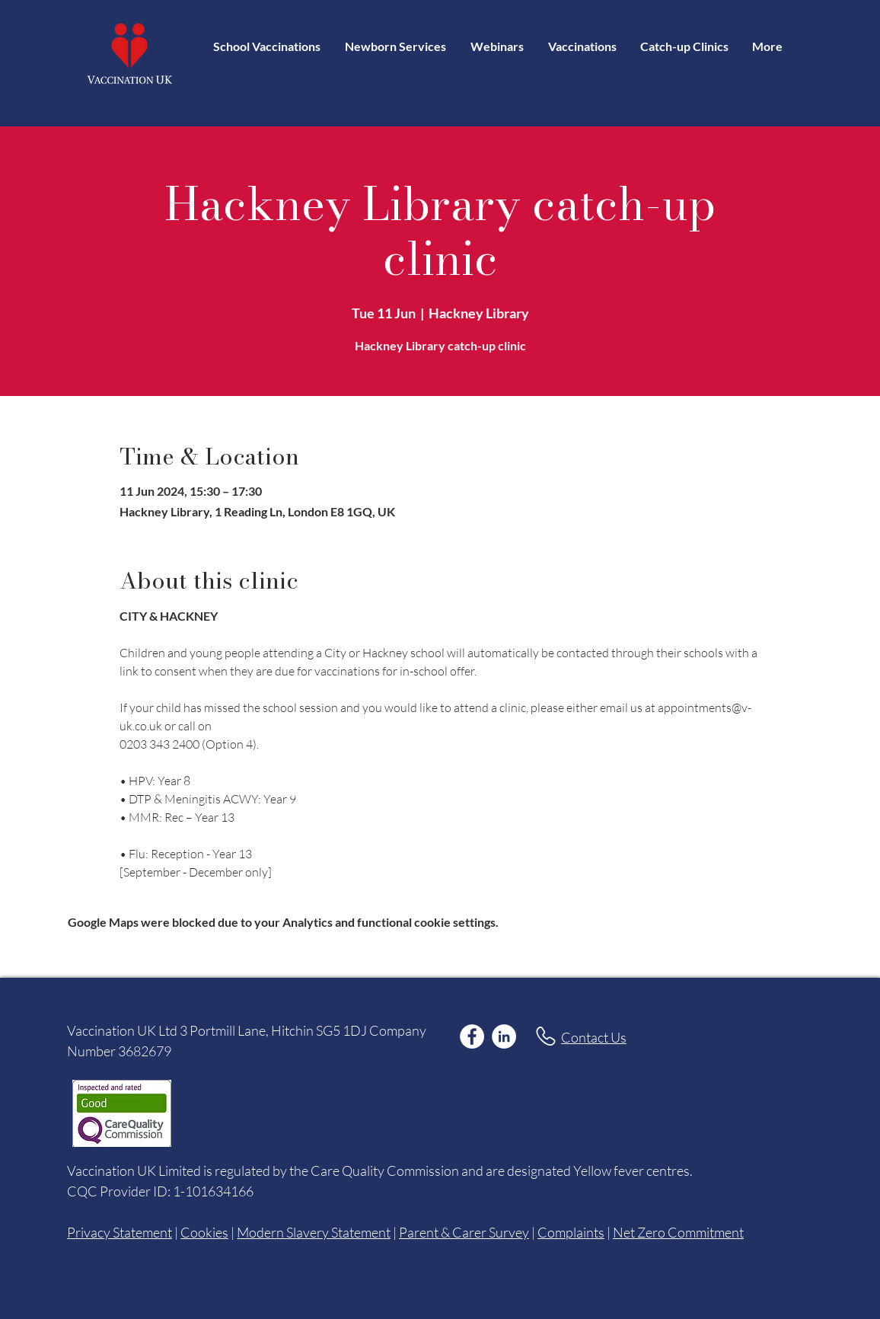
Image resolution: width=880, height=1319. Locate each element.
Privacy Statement (119, 1232)
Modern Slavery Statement (314, 1232)
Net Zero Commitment (678, 1232)
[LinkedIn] (504, 1036)
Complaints (570, 1232)
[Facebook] (472, 1036)
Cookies (204, 1232)
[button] (582, 46)
